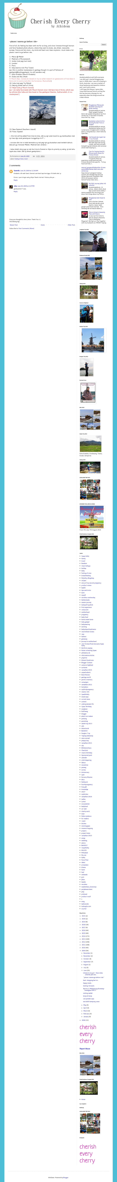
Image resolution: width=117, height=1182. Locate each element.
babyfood (84, 806)
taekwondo (85, 904)
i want (83, 821)
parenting (84, 721)
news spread (85, 738)
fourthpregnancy (86, 784)
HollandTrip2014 (87, 605)
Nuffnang (84, 711)
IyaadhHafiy (85, 694)
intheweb (84, 874)
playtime (84, 658)
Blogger (65, 1177)
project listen (85, 833)
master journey (86, 602)
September (87, 962)
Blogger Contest (86, 662)
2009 (84, 950)
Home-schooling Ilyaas (89, 650)
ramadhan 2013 (86, 743)
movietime (84, 765)
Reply (15, 180)
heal (82, 872)
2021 (84, 916)
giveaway (84, 639)
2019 (84, 922)
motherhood (85, 612)
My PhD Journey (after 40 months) (97, 184)
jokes (83, 879)
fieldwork (84, 782)
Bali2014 (84, 731)
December (87, 953)
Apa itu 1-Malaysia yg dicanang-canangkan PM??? (93, 989)
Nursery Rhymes (86, 777)
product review (86, 585)
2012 (84, 942)
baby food (84, 617)
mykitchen (84, 794)
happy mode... (87, 983)
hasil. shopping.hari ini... (91, 980)
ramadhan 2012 (86, 684)
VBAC (83, 862)
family (83, 558)
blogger (83, 714)
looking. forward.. (89, 986)
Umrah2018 (85, 804)
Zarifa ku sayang (86, 648)
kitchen (83, 823)
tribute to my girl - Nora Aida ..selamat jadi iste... (93, 974)
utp (82, 745)
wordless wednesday (88, 597)
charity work (85, 811)
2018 (84, 924)
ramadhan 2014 (86, 670)
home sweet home (87, 619)
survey (83, 770)
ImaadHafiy (85, 848)
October (86, 959)
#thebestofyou (86, 748)
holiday (83, 568)
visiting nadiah (87, 993)
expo (83, 814)
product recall (86, 896)
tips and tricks (86, 590)
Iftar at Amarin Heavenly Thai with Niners (97, 213)
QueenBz (17, 170)
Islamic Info (85, 692)
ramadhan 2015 (86, 835)
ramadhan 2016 (86, 796)
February (86, 1014)
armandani (84, 865)
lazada (83, 882)
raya (82, 634)
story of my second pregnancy (91, 583)
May (85, 1005)
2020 (84, 919)
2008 (84, 1020)
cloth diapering (86, 760)
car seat (84, 809)
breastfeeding (86, 575)
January (86, 1016)
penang (83, 767)
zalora (83, 843)
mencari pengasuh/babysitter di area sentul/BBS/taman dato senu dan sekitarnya (93, 169)
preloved (84, 894)
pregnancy (84, 614)
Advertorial (85, 728)
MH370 (83, 850)
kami (83, 593)
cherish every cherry (88, 1034)
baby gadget (85, 622)
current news (85, 699)
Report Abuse (85, 1048)
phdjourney (85, 740)
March (85, 1011)
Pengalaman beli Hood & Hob (97, 199)
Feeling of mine (19, 159)
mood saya (84, 697)
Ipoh (82, 775)
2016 (84, 930)
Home (43, 225)
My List (83, 855)
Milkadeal (84, 853)
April (85, 1008)
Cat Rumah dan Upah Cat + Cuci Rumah (97, 138)
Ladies (83, 799)
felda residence (86, 816)
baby (83, 571)
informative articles (87, 655)
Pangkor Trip (85, 733)
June (85, 970)
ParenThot (84, 860)
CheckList (84, 750)
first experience (86, 607)
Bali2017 (84, 845)
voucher (84, 909)
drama (83, 867)
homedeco (84, 687)
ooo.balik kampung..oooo (91, 1001)
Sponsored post (86, 755)
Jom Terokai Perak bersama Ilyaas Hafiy (92, 645)
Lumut (83, 801)
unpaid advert (86, 672)
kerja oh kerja (87, 996)
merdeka (84, 884)
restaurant (84, 610)
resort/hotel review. (87, 632)
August (86, 964)
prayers (83, 831)
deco (83, 779)
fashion (83, 636)
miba (15, 186)
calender (84, 758)
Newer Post (14, 225)
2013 (84, 939)
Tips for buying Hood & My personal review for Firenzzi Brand (96, 153)
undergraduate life (87, 704)
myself (83, 595)
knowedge (84, 789)
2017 (84, 927)
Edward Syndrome (87, 660)
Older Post (71, 225)
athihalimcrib (85, 653)
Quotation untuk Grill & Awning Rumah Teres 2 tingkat (96, 122)
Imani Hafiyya (85, 566)
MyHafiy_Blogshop (87, 578)
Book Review (85, 675)
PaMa (83, 857)
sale (82, 726)
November (87, 956)
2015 (84, 933)
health (83, 588)
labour (83, 762)
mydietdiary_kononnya (88, 887)
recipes (83, 580)
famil (83, 870)
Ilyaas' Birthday (86, 706)
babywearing (85, 624)
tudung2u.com (86, 906)
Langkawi (84, 709)
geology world (86, 677)
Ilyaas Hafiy (85, 556)
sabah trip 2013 (86, 723)
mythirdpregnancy (87, 689)
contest (83, 701)
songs (83, 838)
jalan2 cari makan (87, 716)
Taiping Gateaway (87, 736)
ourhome (84, 667)
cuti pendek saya (88, 999)
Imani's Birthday (86, 753)
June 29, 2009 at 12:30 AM (29, 170)
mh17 (83, 792)
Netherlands (85, 600)
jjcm (82, 877)
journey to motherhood (89, 641)
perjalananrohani (86, 889)
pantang (84, 719)
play (82, 892)
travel (26, 159)
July (84, 967)
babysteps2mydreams (88, 629)
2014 (84, 936)
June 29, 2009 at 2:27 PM (25, 186)
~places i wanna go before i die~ (93, 977)
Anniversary (85, 772)
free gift (84, 787)
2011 (84, 945)
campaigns (84, 682)
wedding (84, 840)
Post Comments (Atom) (26, 228)
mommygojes (85, 826)
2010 (84, 948)
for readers (85, 818)
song (83, 901)
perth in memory (86, 680)
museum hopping (87, 828)
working (84, 627)
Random (84, 563)
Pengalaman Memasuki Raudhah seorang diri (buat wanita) (96, 106)
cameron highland (87, 665)
